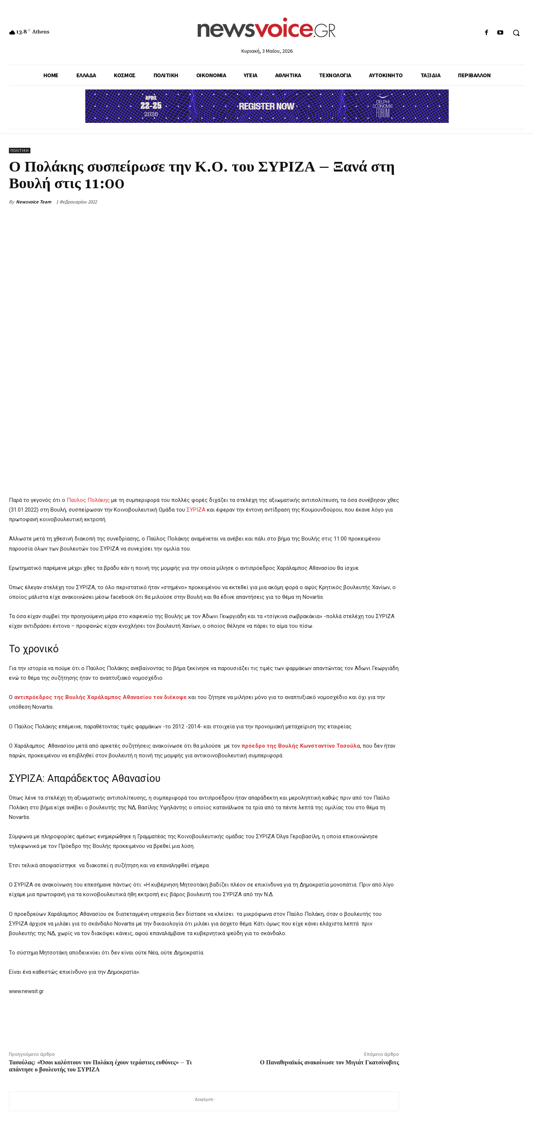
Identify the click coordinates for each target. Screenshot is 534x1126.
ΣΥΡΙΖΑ (196, 509)
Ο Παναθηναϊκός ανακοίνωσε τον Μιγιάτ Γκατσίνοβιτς (329, 1062)
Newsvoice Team (33, 202)
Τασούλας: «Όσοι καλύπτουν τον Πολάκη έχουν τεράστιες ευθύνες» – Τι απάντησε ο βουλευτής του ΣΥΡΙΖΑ (100, 1066)
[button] (516, 33)
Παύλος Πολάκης (88, 500)
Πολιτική (19, 150)
